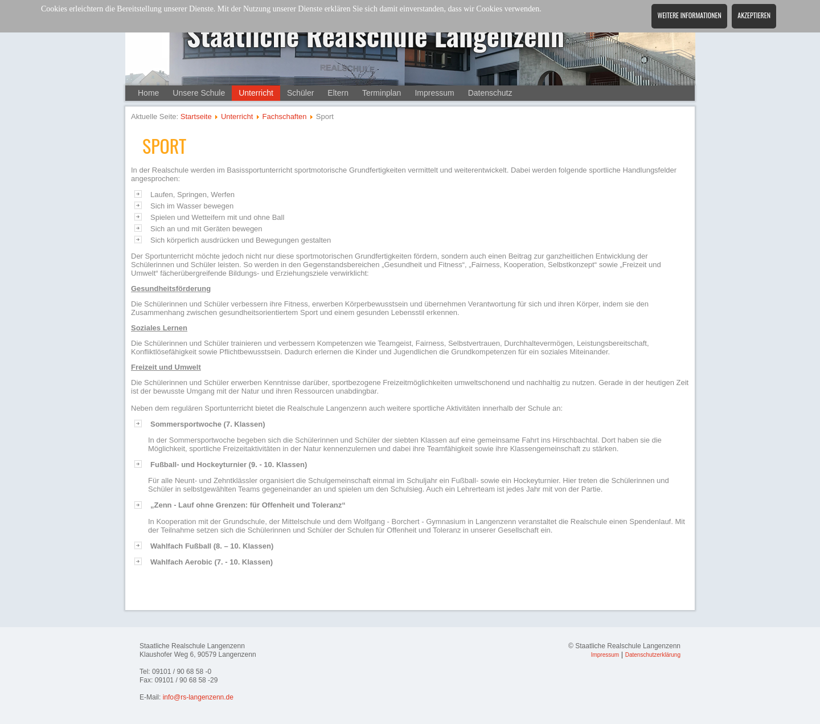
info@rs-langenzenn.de (198, 697)
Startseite (196, 116)
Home (148, 92)
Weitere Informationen (689, 15)
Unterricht (256, 92)
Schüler (300, 92)
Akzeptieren (753, 15)
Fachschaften (285, 116)
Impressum (434, 92)
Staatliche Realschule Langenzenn (376, 35)
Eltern (337, 92)
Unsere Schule (199, 92)
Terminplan (381, 92)
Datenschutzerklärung (652, 655)
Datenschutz (490, 92)
